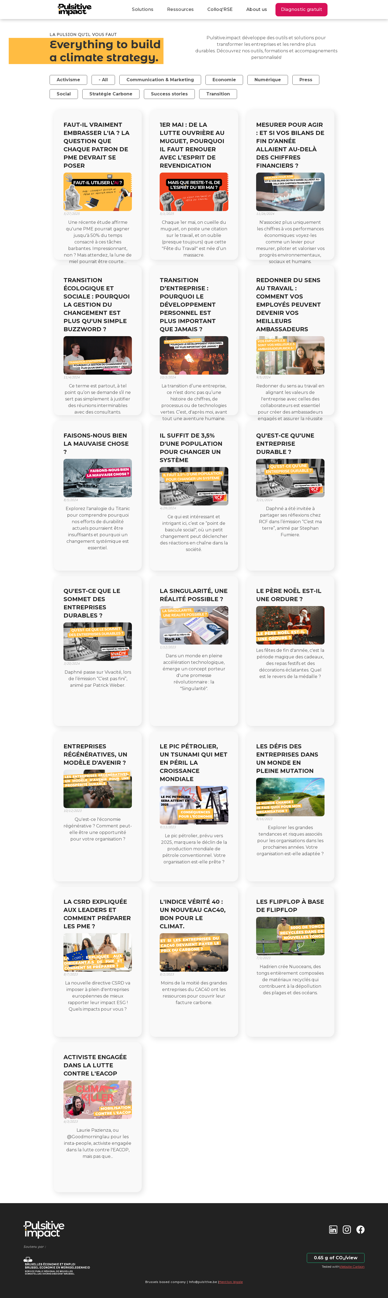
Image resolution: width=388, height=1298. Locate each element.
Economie (224, 79)
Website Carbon (352, 1266)
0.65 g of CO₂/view (335, 1257)
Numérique (267, 79)
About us (256, 9)
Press (305, 79)
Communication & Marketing (160, 79)
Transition (218, 94)
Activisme (68, 79)
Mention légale (231, 1282)
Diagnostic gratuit (301, 9)
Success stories (169, 94)
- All (103, 79)
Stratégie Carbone (110, 94)
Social (64, 94)
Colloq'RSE (220, 9)
